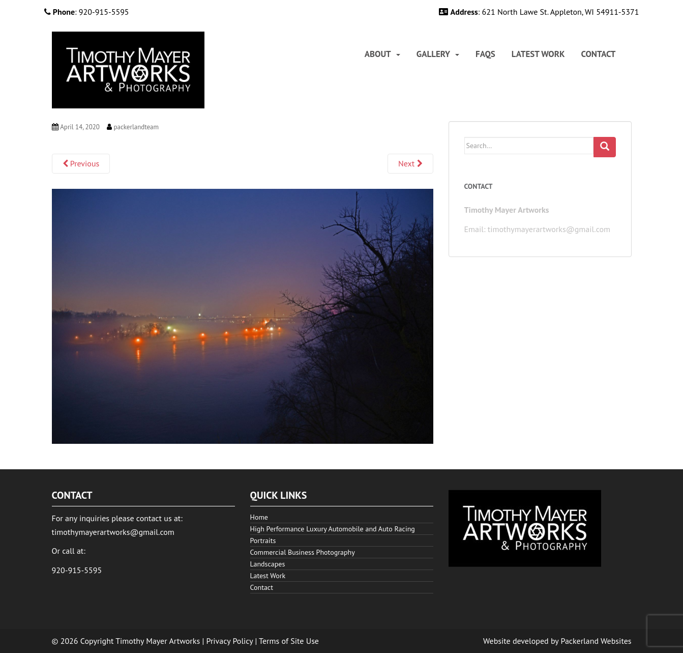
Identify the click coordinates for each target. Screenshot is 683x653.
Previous (81, 163)
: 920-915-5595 (86, 12)
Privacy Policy (229, 641)
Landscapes (267, 564)
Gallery (433, 54)
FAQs (485, 54)
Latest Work (538, 54)
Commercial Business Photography (302, 552)
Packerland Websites (596, 641)
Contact (598, 54)
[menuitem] (382, 54)
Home (259, 517)
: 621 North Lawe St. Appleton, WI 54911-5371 (539, 12)
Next (410, 163)
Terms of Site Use (289, 641)
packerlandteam (136, 127)
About (378, 54)
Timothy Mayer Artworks (157, 641)
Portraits (263, 540)
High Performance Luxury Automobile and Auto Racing (332, 528)
